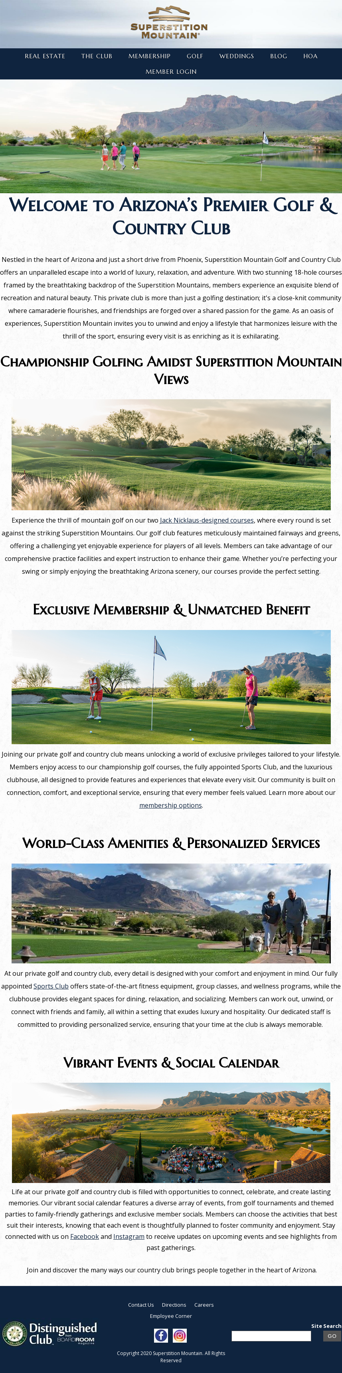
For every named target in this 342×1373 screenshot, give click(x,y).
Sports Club (51, 986)
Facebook (84, 1236)
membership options (170, 805)
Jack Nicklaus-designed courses (207, 520)
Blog (278, 56)
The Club (97, 56)
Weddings (236, 56)
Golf (195, 56)
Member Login (171, 71)
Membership (149, 56)
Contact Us (141, 1304)
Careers (204, 1304)
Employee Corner (171, 1316)
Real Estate (45, 56)
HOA (310, 56)
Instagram (128, 1236)
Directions (174, 1304)
